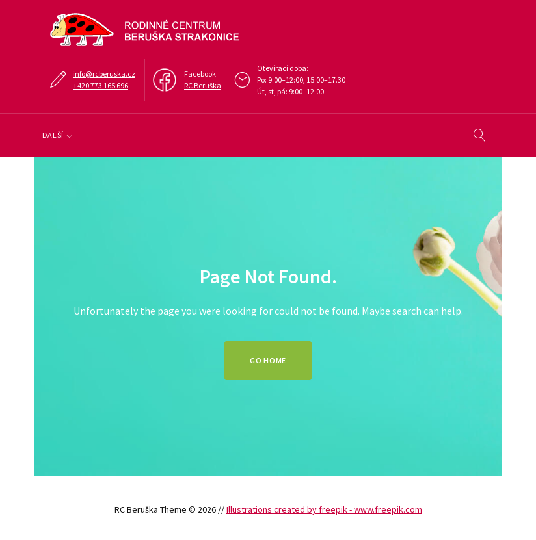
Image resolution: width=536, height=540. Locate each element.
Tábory (295, 135)
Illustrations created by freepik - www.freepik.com (324, 509)
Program (125, 135)
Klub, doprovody (211, 135)
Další (344, 135)
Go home (268, 360)
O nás (62, 135)
